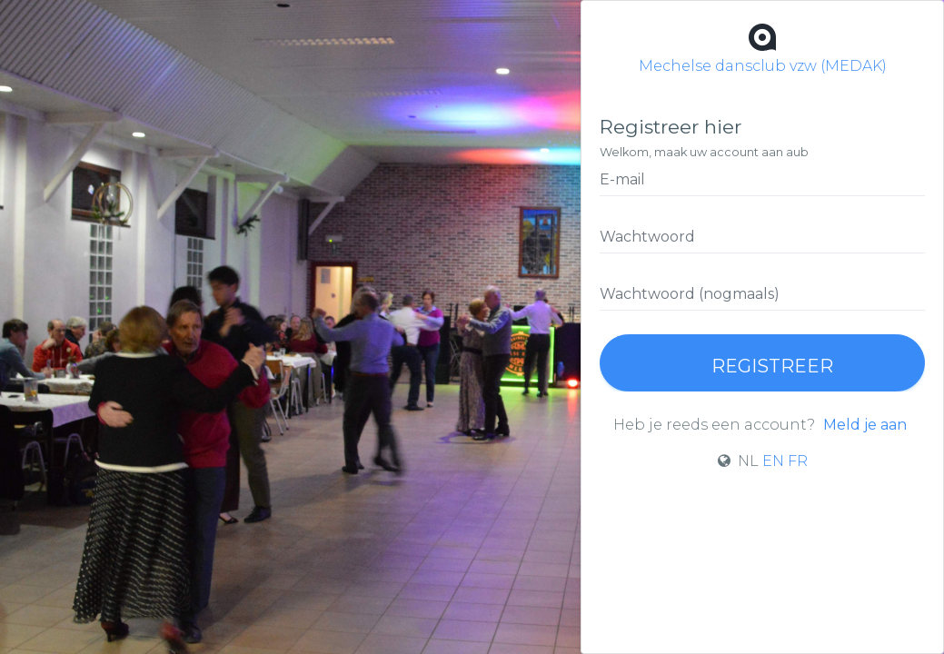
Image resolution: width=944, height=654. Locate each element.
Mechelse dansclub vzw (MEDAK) (763, 46)
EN (773, 461)
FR (798, 461)
